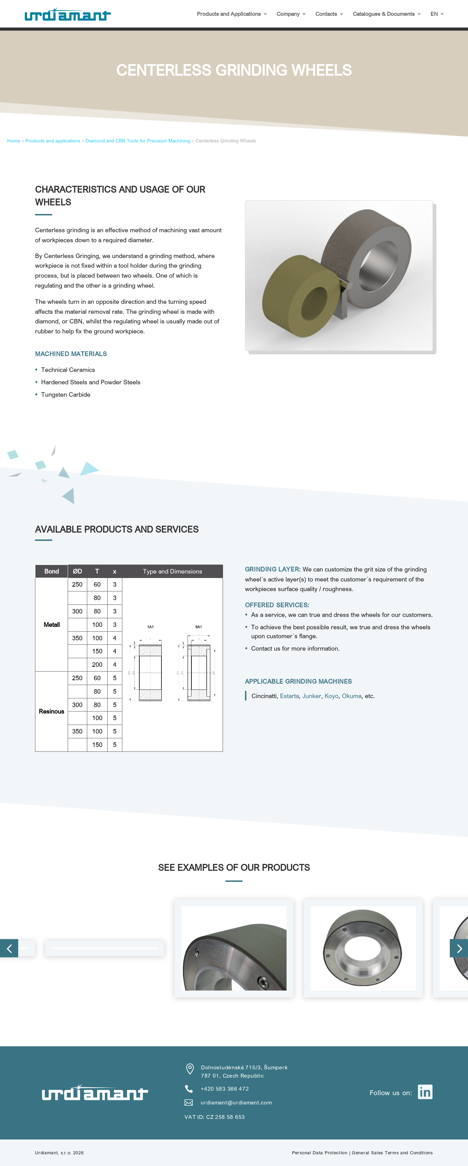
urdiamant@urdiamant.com (236, 1102)
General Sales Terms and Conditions (392, 1152)
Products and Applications (229, 14)
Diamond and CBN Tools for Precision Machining (138, 141)
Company (288, 14)
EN (434, 14)
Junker (311, 695)
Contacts (326, 14)
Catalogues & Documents (384, 14)
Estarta (289, 695)
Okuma (351, 695)
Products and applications (52, 141)
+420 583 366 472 (225, 1088)
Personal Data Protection (319, 1152)
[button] (9, 948)
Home (13, 141)
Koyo (331, 695)
